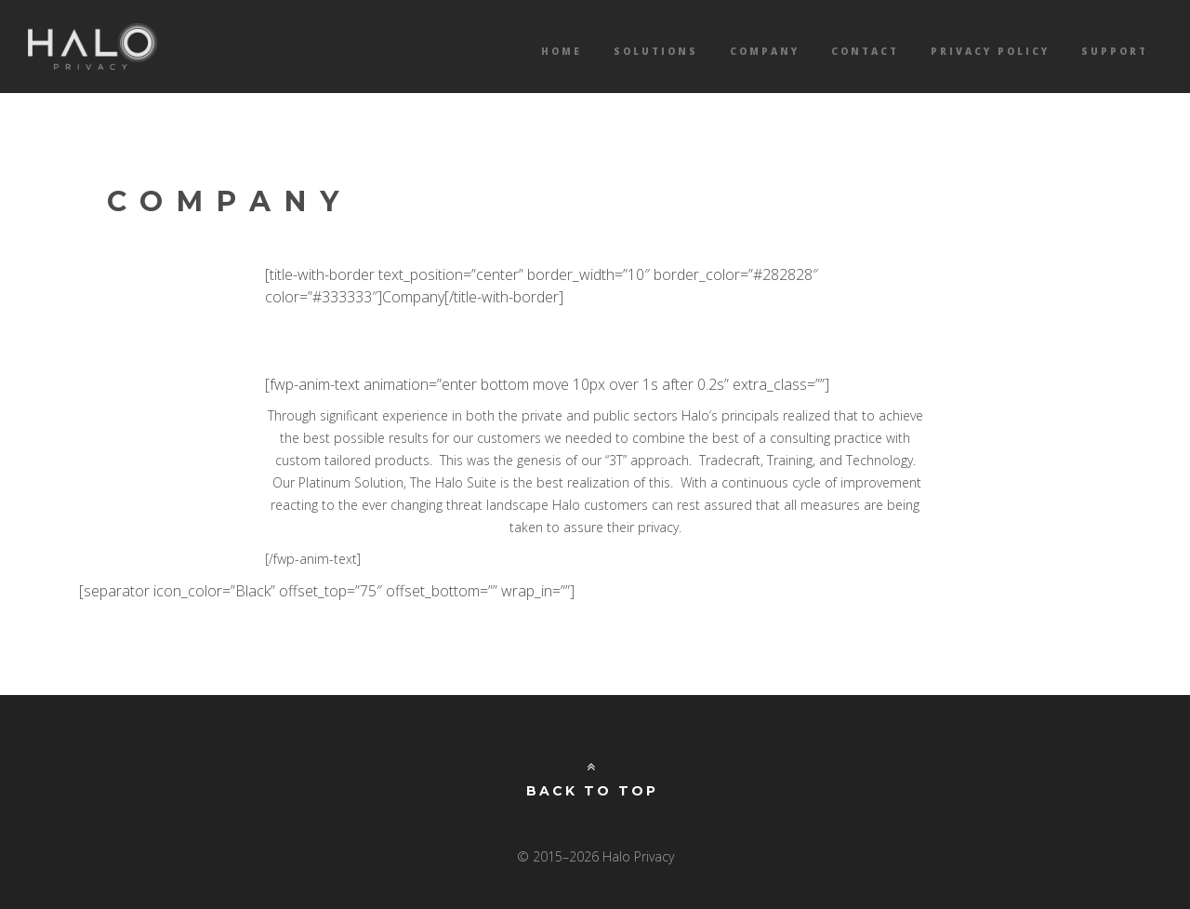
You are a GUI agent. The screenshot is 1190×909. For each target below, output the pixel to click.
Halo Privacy (93, 46)
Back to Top (592, 779)
